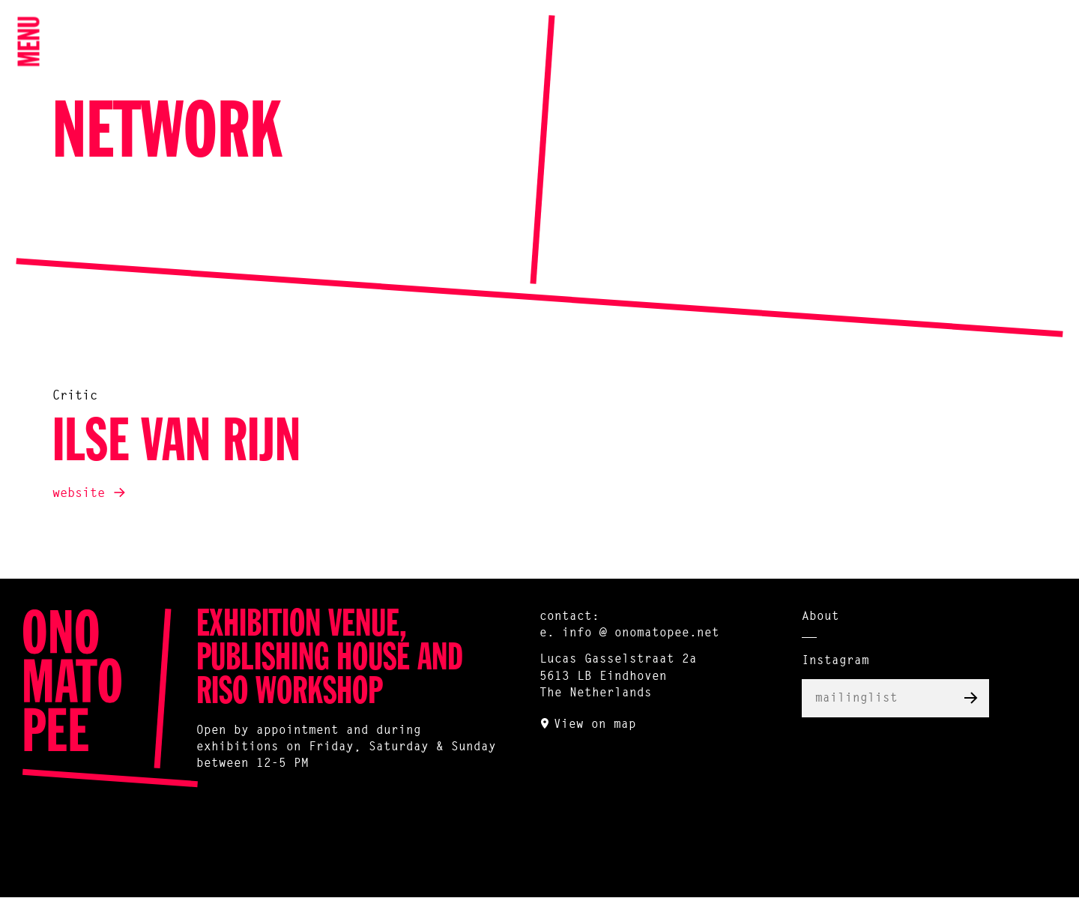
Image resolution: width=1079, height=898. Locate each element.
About (820, 617)
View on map (595, 725)
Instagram (835, 661)
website (78, 493)
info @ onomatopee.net (640, 633)
